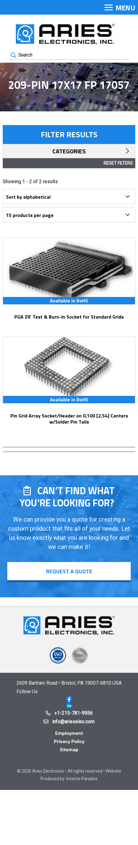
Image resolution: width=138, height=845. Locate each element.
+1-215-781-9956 (73, 713)
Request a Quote (69, 571)
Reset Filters (118, 163)
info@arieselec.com (73, 722)
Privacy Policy (69, 741)
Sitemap (69, 749)
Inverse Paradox (81, 778)
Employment (69, 733)
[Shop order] (69, 196)
